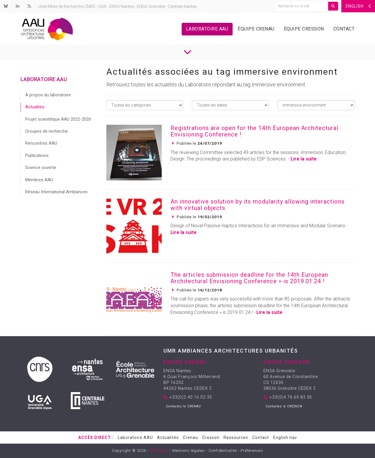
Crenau (190, 437)
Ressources (236, 437)
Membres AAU (39, 179)
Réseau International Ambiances (56, 191)
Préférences (252, 450)
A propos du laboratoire (48, 95)
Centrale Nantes (182, 6)
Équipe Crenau (256, 29)
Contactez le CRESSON (284, 406)
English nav (285, 437)
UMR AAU (159, 450)
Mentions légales (188, 450)
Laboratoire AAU (207, 29)
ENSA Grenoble (151, 6)
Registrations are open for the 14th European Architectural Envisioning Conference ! (254, 131)
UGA (102, 6)
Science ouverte (40, 167)
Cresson (210, 437)
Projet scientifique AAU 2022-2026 (58, 119)
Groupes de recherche (46, 131)
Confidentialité (223, 450)
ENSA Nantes (121, 6)
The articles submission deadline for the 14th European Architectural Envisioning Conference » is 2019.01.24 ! (249, 278)
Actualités (35, 107)
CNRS (89, 6)
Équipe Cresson (304, 29)
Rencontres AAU (41, 143)
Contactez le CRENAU (183, 406)
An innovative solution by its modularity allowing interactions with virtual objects (258, 204)
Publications (37, 155)
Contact (344, 29)
